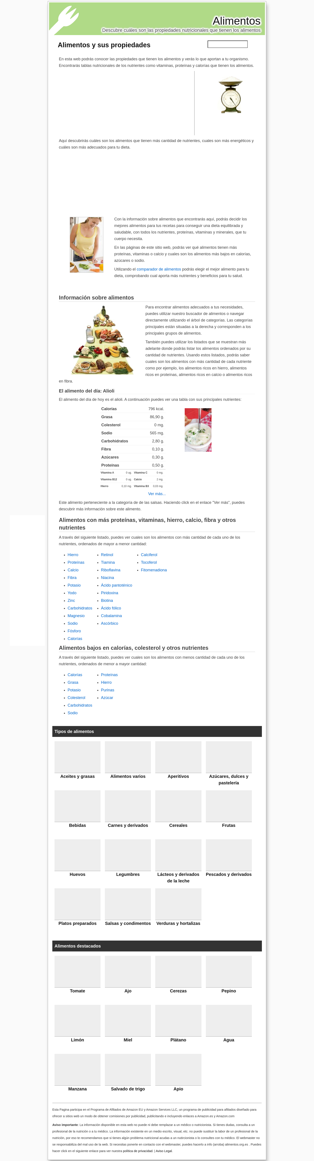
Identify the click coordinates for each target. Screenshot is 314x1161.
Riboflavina (110, 570)
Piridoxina (109, 593)
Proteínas (76, 562)
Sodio (73, 623)
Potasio (74, 585)
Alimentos (237, 21)
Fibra (72, 577)
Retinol (107, 555)
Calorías (75, 638)
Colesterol (76, 698)
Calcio (73, 570)
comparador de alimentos (159, 269)
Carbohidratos (80, 608)
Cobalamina (111, 616)
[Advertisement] (126, 102)
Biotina (107, 600)
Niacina (107, 577)
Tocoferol (149, 562)
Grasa (73, 682)
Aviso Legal (164, 1151)
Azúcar (107, 698)
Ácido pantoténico (116, 585)
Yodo (72, 593)
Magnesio (76, 616)
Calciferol (149, 555)
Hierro (73, 555)
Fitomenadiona (154, 570)
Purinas (107, 690)
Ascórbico (109, 623)
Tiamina (108, 562)
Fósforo (74, 631)
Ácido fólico (111, 608)
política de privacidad (137, 1151)
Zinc (71, 600)
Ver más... (157, 494)
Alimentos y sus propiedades (104, 45)
